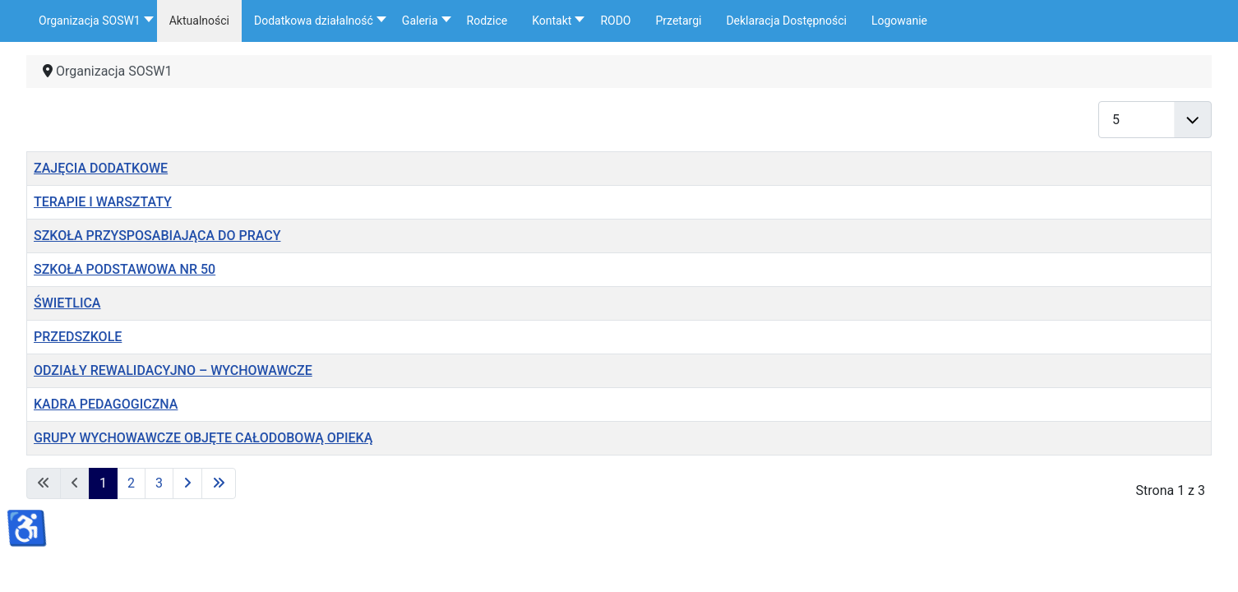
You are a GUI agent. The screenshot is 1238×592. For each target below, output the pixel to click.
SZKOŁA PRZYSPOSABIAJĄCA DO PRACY (157, 235)
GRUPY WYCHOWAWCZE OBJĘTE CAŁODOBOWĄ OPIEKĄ (203, 438)
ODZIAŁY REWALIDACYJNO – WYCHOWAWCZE (173, 370)
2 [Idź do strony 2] (131, 483)
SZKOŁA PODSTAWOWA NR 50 (124, 269)
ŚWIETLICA (67, 303)
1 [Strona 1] (103, 483)
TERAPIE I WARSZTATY (103, 202)
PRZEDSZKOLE (78, 337)
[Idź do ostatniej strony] (218, 483)
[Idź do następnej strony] (187, 483)
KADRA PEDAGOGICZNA (106, 404)
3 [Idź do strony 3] (159, 483)
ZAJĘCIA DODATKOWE (101, 168)
